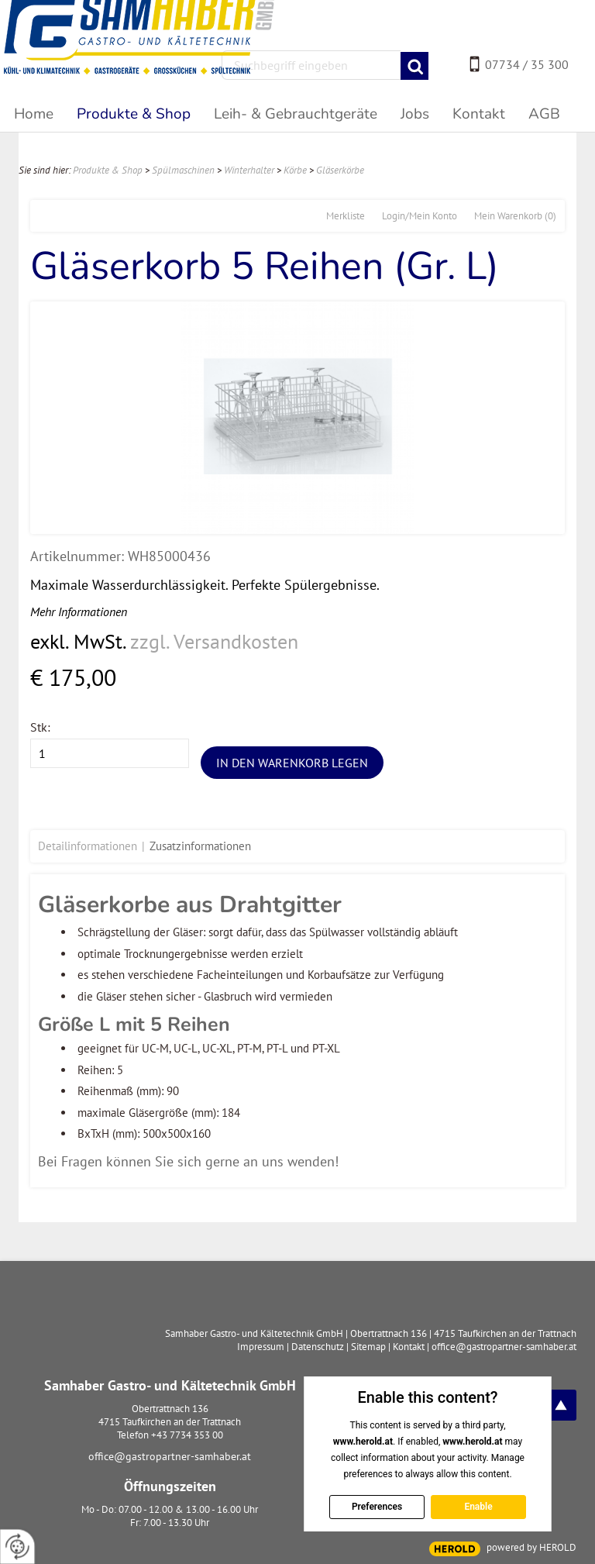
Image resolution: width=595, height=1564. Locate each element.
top (560, 1405)
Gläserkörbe (340, 170)
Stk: (40, 727)
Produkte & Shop (108, 170)
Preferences (376, 1506)
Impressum (260, 1346)
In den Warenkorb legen (292, 762)
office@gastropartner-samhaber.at (169, 1456)
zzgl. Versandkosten (214, 641)
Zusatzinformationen (200, 846)
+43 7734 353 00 (187, 1435)
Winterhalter (249, 170)
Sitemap (368, 1346)
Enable (478, 1506)
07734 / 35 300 (527, 64)
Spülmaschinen (183, 170)
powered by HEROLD (531, 1547)
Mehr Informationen (78, 611)
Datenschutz (317, 1346)
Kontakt (409, 1346)
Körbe (295, 170)
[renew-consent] (17, 1546)
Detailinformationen (87, 846)
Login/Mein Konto (419, 215)
